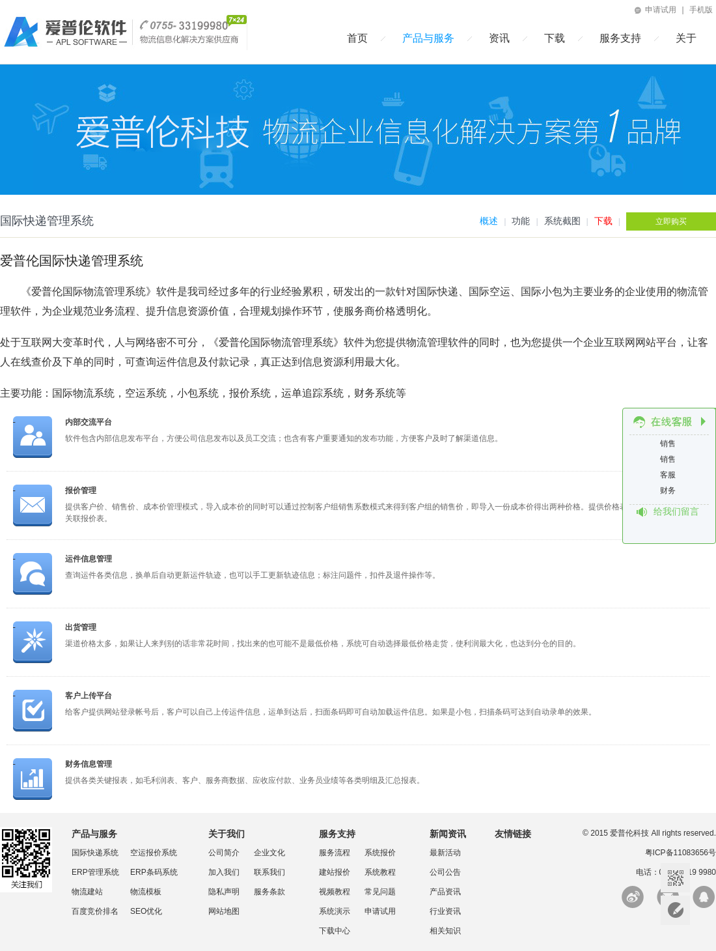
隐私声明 (224, 891)
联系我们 (269, 872)
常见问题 (380, 891)
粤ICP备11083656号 (680, 852)
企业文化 (269, 852)
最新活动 (445, 852)
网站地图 (224, 911)
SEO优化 (146, 911)
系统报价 (380, 852)
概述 (489, 221)
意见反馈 (675, 910)
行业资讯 (445, 911)
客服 (669, 474)
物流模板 (145, 891)
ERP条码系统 (154, 872)
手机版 (701, 9)
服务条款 (269, 891)
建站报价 (334, 872)
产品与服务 (428, 38)
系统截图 (562, 221)
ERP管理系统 (95, 872)
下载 (554, 38)
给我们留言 (676, 511)
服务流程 (334, 852)
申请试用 (654, 9)
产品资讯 (445, 891)
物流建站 (87, 891)
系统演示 (334, 911)
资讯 (499, 38)
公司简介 (224, 852)
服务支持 (620, 38)
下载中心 (334, 930)
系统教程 (380, 872)
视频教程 (334, 891)
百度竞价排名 (95, 911)
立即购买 (671, 221)
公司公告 (445, 872)
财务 (669, 490)
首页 (357, 38)
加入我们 (224, 872)
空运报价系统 (153, 852)
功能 (521, 221)
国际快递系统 (95, 852)
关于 (686, 38)
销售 (669, 443)
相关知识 (445, 930)
